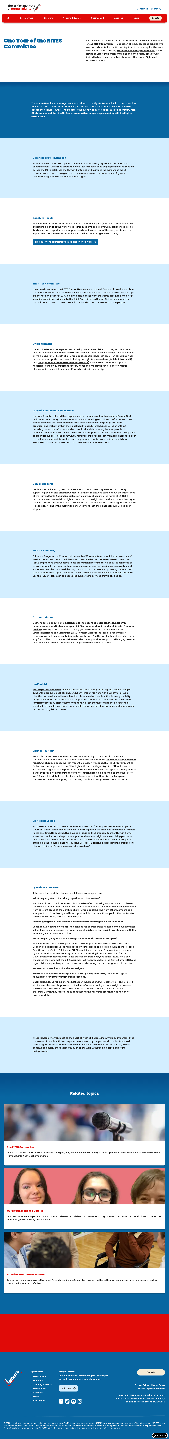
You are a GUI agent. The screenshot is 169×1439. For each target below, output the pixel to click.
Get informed (40, 1376)
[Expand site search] (154, 9)
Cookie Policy (158, 1385)
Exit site (161, 1435)
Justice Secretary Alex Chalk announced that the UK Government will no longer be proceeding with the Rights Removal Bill (83, 113)
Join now (66, 1388)
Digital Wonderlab (155, 1388)
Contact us (142, 8)
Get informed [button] (26, 18)
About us (118, 18)
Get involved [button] (97, 18)
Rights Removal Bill (105, 103)
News (36, 1396)
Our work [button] (48, 18)
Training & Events (42, 1384)
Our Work (38, 1380)
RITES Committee (72, 289)
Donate (155, 18)
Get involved (39, 1388)
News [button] (136, 18)
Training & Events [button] (72, 18)
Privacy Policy (142, 1385)
